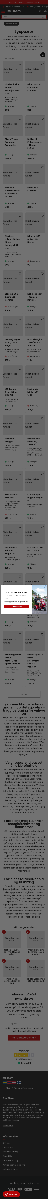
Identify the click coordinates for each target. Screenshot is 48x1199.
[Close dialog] (45, 586)
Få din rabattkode (16, 606)
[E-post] (16, 598)
